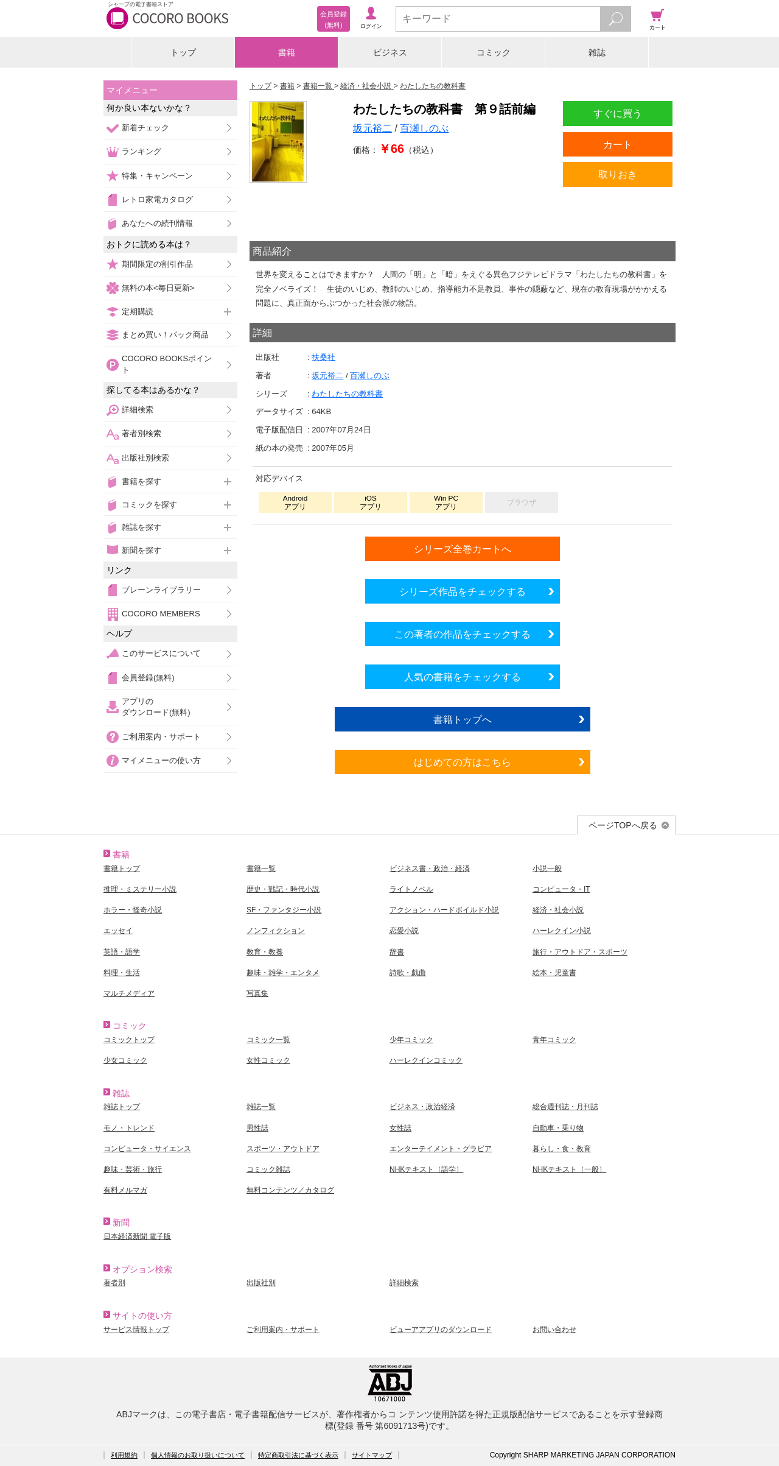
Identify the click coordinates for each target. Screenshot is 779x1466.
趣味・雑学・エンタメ (283, 972)
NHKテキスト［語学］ (426, 1169)
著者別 (114, 1282)
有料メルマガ (125, 1190)
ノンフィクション (275, 930)
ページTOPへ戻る (623, 825)
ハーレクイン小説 (562, 930)
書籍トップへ (462, 719)
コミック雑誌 (268, 1169)
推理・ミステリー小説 (139, 889)
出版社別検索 (145, 457)
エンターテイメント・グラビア (441, 1148)
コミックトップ (129, 1039)
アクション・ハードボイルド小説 (444, 910)
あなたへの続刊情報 (157, 223)
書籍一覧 (261, 868)
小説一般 (547, 868)
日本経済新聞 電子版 (137, 1236)
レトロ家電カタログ (157, 199)
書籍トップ (121, 868)
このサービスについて (161, 653)
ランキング (141, 151)
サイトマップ (372, 1455)
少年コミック (411, 1039)
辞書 (397, 952)
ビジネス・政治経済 (422, 1106)
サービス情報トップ (136, 1329)
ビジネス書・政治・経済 (430, 868)
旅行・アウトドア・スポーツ (580, 952)
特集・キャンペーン (157, 175)
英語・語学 (121, 952)
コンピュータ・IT (561, 889)
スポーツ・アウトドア (283, 1148)
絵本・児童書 (554, 972)
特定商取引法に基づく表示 (298, 1455)
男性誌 (257, 1128)
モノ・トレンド (129, 1128)
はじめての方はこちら (462, 761)
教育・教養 (264, 952)
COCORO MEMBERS (161, 613)
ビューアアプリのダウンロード (441, 1329)
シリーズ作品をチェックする (462, 591)
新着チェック (145, 127)
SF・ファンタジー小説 (283, 910)
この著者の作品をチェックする (462, 634)
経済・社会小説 (558, 910)
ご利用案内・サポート (161, 736)
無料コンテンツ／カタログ (290, 1190)
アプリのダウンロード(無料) (156, 707)
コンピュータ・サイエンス (147, 1148)
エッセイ (118, 930)
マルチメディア (129, 993)
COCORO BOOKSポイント (167, 364)
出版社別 (261, 1282)
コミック (494, 52)
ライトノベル (411, 889)
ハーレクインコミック (426, 1060)
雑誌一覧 (261, 1106)
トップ (183, 52)
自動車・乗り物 (558, 1128)
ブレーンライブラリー (161, 589)
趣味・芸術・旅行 (132, 1169)
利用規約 (124, 1455)
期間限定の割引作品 (157, 264)
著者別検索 (141, 433)
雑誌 (597, 52)
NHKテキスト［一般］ (569, 1169)
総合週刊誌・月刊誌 (565, 1106)
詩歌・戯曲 (408, 972)
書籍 (286, 52)
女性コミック (268, 1060)
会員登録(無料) (148, 677)
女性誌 (400, 1128)
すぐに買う (617, 113)
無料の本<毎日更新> (158, 287)
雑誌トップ (121, 1106)
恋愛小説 (404, 930)
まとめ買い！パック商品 (165, 334)
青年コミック (554, 1039)
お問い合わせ (554, 1329)
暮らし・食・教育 (562, 1148)
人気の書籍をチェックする (462, 676)
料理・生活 (121, 972)
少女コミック (125, 1060)
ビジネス (390, 52)
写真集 (257, 993)
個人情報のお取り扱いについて (198, 1455)
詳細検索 (137, 409)
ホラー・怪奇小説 (132, 910)
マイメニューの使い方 (161, 760)
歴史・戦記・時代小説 (283, 889)
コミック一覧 (268, 1039)
